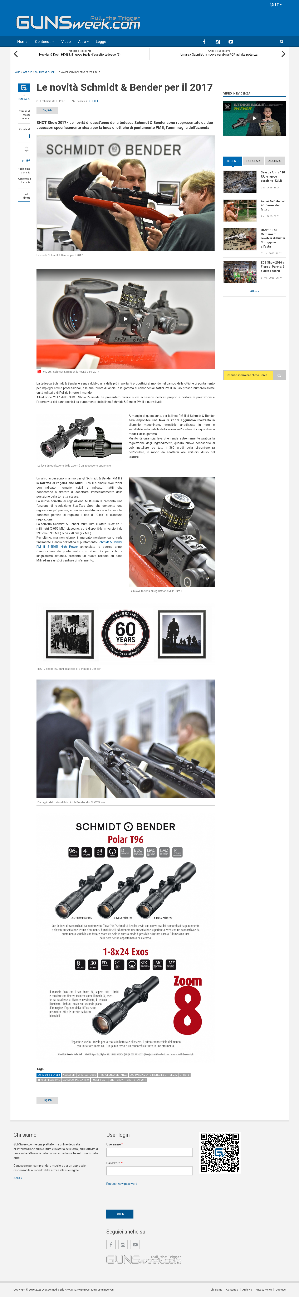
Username (114, 1144)
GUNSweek (24, 99)
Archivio (274, 161)
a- (23, 160)
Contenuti (43, 41)
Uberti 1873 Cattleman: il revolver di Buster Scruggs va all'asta (273, 238)
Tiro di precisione (49, 1080)
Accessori (69, 1075)
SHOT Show (116, 1080)
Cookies (281, 1289)
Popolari (253, 161)
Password (114, 1163)
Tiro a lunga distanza (113, 1075)
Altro (82, 41)
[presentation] (138, 1196)
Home (22, 41)
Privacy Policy (264, 1289)
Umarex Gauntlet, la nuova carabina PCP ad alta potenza (219, 54)
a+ (28, 160)
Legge (101, 41)
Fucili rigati (99, 1080)
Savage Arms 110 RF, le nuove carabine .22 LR (273, 176)
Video (66, 41)
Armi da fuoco (87, 1075)
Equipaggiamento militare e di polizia (153, 1075)
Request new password (121, 1183)
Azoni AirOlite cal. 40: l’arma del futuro (273, 205)
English (47, 110)
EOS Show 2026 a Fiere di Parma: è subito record (272, 267)
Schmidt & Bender (49, 1075)
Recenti (233, 161)
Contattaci (232, 1289)
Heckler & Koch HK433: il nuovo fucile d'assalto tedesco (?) (80, 54)
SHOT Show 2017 (136, 1080)
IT (276, 4)
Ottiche (93, 101)
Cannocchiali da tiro (76, 1080)
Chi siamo (216, 1289)
